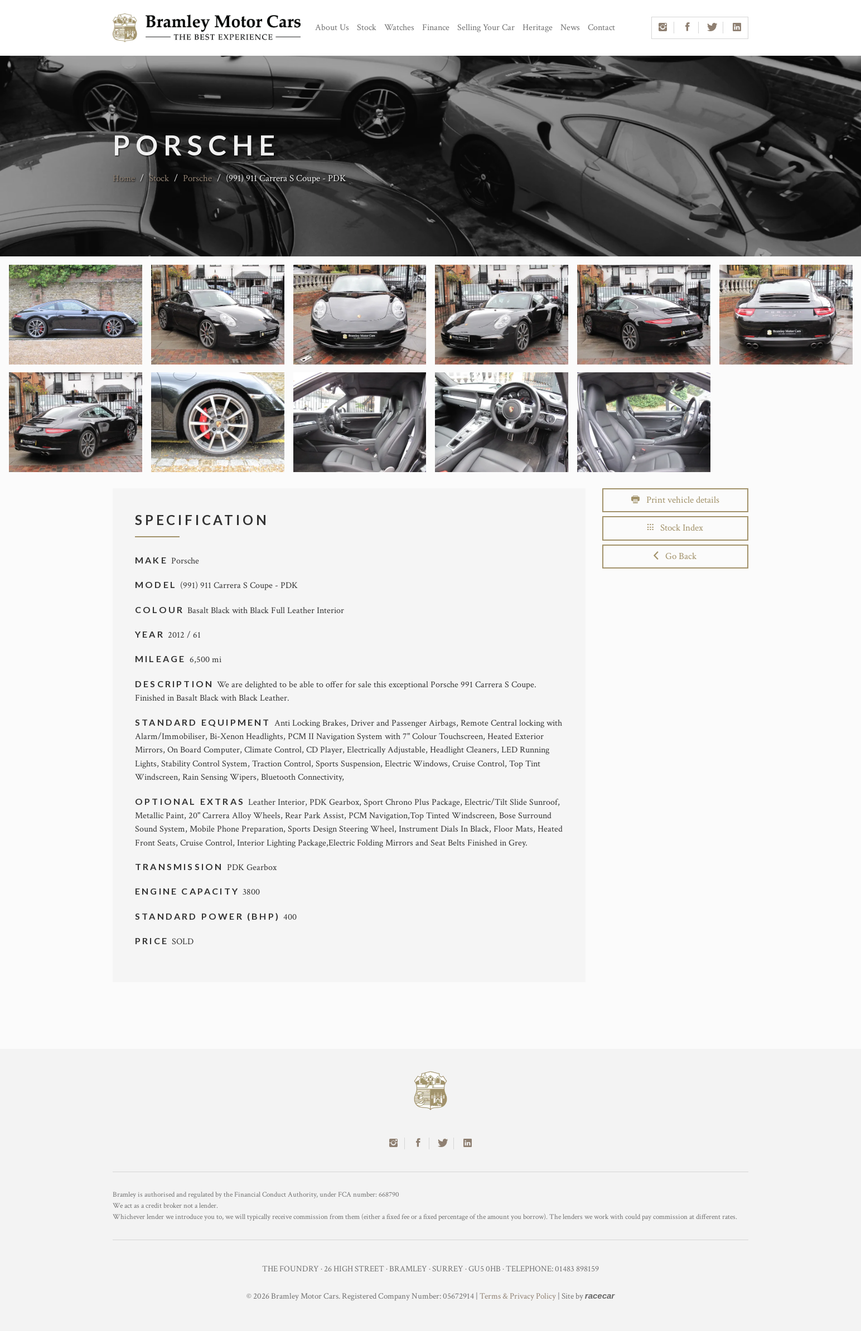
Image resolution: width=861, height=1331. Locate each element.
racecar (600, 1295)
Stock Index (675, 528)
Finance (435, 27)
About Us (332, 27)
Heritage (538, 27)
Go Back (675, 556)
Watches (399, 27)
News (570, 27)
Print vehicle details (675, 500)
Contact (601, 27)
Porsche (197, 178)
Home (124, 178)
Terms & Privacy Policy (518, 1296)
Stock (366, 27)
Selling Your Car (486, 27)
